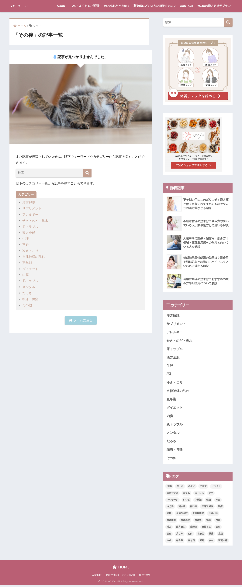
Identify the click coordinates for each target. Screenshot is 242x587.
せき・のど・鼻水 (35, 220)
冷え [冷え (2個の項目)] (218, 501)
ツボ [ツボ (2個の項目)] (211, 494)
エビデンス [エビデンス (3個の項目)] (172, 494)
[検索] (87, 173)
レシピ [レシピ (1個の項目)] (186, 501)
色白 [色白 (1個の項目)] (190, 535)
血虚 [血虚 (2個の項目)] (169, 542)
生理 (25, 238)
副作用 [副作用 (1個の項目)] (193, 508)
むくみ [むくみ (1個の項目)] (180, 487)
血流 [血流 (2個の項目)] (220, 535)
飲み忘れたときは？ (117, 5)
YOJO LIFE (22, 6)
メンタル (28, 285)
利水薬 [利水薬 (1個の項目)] (181, 508)
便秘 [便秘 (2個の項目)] (208, 501)
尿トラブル (30, 226)
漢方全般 (28, 232)
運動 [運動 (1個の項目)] (201, 542)
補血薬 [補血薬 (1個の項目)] (179, 542)
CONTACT (186, 5)
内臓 (25, 274)
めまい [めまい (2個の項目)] (191, 487)
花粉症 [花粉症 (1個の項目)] (200, 535)
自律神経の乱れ (33, 256)
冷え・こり (30, 250)
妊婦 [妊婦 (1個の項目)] (169, 515)
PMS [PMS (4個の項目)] (169, 487)
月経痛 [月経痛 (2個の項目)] (198, 521)
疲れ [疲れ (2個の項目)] (218, 528)
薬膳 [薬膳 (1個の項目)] (211, 535)
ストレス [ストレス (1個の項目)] (199, 494)
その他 (27, 303)
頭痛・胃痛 (30, 297)
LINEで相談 (112, 576)
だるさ (27, 291)
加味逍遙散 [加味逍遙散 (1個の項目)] (207, 508)
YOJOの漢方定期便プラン (214, 5)
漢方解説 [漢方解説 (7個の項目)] (180, 528)
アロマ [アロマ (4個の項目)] (203, 487)
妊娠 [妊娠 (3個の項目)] (220, 508)
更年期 (27, 262)
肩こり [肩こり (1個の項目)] (179, 535)
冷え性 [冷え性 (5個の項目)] (170, 508)
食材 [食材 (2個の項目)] (211, 542)
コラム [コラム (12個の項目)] (186, 494)
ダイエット (30, 268)
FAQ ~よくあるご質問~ (86, 5)
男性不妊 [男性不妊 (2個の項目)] (206, 528)
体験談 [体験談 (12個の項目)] (198, 501)
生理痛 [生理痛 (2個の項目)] (193, 528)
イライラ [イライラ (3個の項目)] (216, 487)
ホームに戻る (81, 319)
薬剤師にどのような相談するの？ (154, 5)
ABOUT (62, 5)
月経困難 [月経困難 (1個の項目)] (171, 521)
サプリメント (32, 208)
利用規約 (144, 576)
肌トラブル (30, 280)
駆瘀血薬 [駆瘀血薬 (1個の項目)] (222, 542)
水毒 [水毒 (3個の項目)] (218, 521)
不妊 (25, 244)
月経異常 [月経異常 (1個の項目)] (185, 521)
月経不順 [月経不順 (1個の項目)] (213, 515)
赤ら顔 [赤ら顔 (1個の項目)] (191, 542)
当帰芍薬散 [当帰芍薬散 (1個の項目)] (182, 515)
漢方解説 (28, 202)
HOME (121, 568)
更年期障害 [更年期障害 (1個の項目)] (198, 515)
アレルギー (30, 214)
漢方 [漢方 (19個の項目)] (169, 528)
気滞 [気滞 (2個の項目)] (208, 521)
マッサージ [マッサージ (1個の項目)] (172, 501)
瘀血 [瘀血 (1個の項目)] (169, 535)
